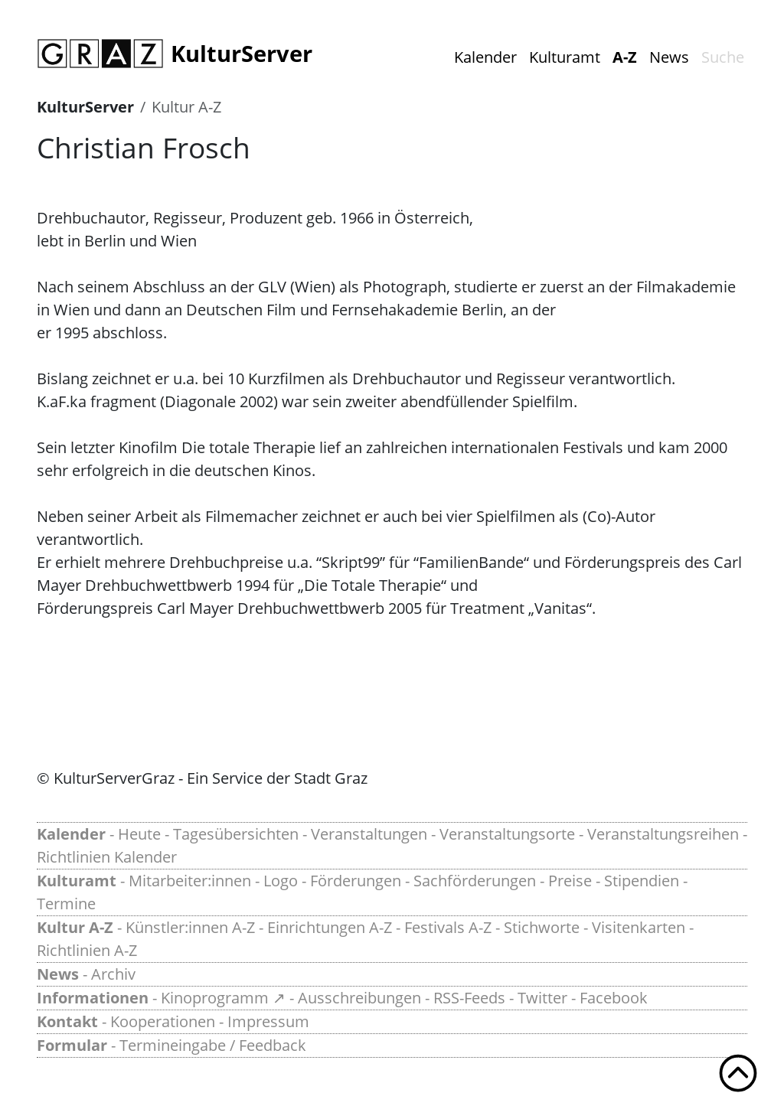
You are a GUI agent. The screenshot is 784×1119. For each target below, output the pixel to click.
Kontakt (67, 1021)
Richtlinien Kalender (107, 857)
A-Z (624, 57)
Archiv (113, 974)
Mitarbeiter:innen (190, 880)
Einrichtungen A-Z (329, 927)
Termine (66, 903)
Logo (280, 880)
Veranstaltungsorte (507, 834)
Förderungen (355, 880)
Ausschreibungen (359, 997)
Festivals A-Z (448, 927)
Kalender (485, 57)
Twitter (542, 997)
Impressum (268, 1021)
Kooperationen (162, 1021)
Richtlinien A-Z (87, 950)
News (669, 57)
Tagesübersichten (236, 834)
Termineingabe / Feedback (212, 1045)
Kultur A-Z (186, 106)
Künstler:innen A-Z (190, 927)
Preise (570, 880)
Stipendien (641, 880)
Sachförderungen (474, 880)
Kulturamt (564, 57)
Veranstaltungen (369, 834)
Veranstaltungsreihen (663, 834)
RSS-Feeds (469, 997)
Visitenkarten (638, 927)
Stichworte (542, 927)
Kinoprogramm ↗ (223, 997)
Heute (139, 834)
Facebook (614, 997)
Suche (722, 57)
